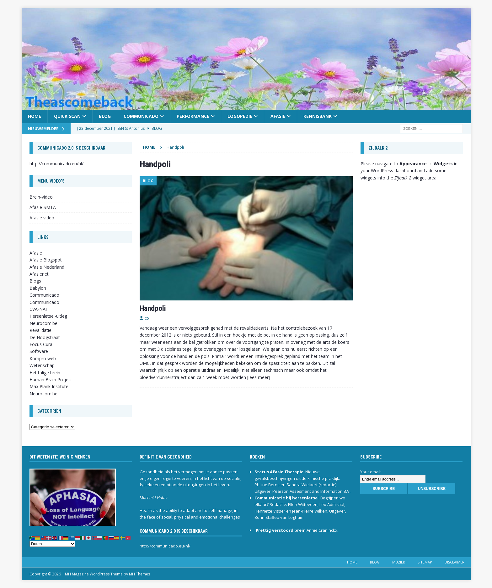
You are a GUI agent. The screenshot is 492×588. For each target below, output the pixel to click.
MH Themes (139, 574)
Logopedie (239, 116)
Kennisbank (317, 116)
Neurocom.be (43, 323)
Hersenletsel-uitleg (48, 316)
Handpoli (153, 308)
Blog (105, 116)
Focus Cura (40, 344)
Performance (193, 116)
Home (34, 116)
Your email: (370, 472)
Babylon (37, 288)
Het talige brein (44, 373)
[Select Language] (52, 544)
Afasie (277, 116)
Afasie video (41, 218)
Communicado (141, 116)
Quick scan (67, 116)
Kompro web (42, 358)
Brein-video (41, 197)
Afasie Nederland (46, 267)
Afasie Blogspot (45, 260)
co (147, 318)
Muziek (398, 562)
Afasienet (39, 274)
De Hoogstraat (44, 337)
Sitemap (425, 562)
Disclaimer (454, 562)
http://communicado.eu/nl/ (56, 164)
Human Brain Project (50, 379)
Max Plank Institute (48, 386)
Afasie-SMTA (42, 207)
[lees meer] (258, 377)
